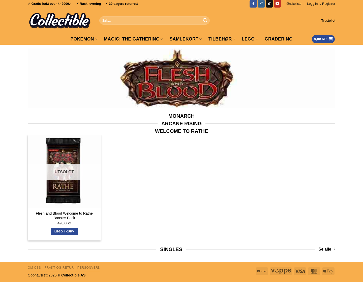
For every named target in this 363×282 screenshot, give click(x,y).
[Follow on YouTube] (277, 4)
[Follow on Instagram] (261, 4)
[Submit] (205, 20)
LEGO (250, 39)
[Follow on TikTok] (269, 4)
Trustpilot (328, 20)
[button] (321, 4)
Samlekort (186, 39)
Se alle (326, 249)
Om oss (34, 267)
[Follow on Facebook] (253, 4)
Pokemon (83, 39)
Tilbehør (221, 39)
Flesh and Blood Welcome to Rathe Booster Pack (64, 215)
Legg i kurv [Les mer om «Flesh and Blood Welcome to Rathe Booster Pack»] (64, 231)
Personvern (89, 267)
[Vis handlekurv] (323, 39)
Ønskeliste (293, 4)
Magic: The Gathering (133, 39)
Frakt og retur (59, 267)
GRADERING (279, 39)
